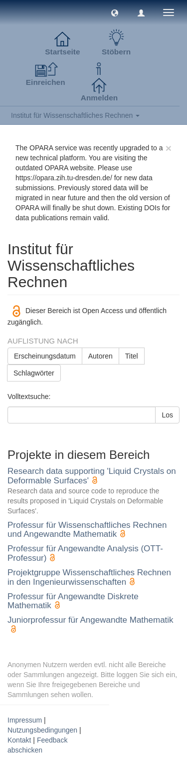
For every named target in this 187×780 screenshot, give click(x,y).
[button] (115, 12)
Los (167, 415)
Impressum (24, 720)
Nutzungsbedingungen (42, 730)
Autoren (100, 356)
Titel (131, 356)
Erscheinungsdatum (45, 356)
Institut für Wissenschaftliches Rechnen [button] (75, 115)
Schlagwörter (33, 373)
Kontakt (19, 740)
